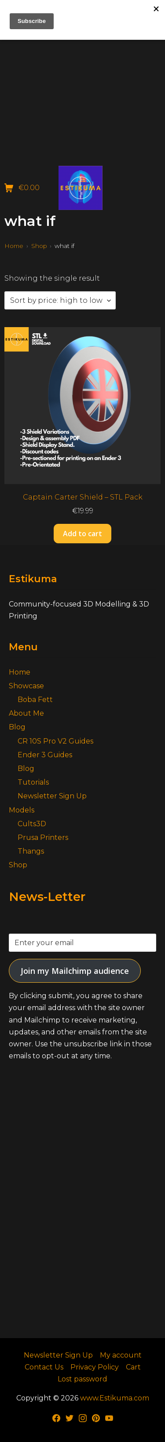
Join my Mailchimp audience (75, 970)
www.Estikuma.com (114, 1398)
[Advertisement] (82, 83)
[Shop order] (60, 300)
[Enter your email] (82, 943)
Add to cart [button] (82, 533)
